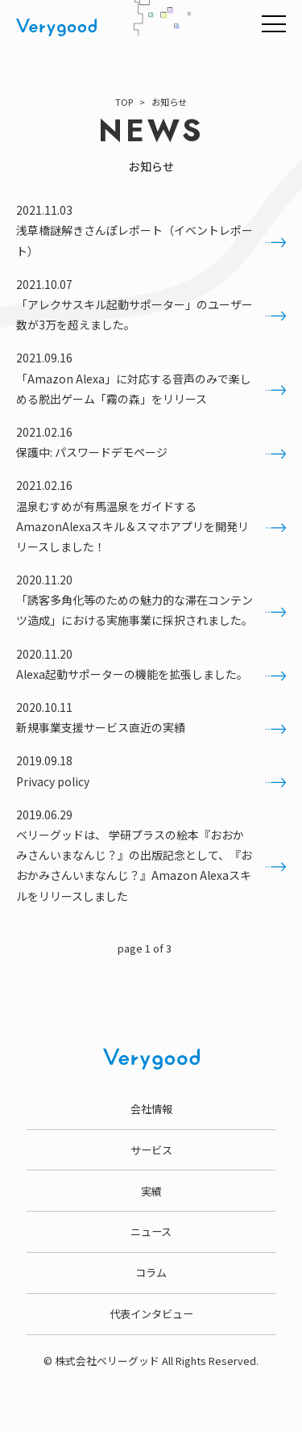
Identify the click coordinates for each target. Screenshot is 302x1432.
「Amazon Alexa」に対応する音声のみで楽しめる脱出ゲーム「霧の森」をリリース (151, 389)
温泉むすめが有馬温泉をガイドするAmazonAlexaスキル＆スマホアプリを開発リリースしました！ (151, 526)
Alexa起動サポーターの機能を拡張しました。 (151, 674)
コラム (151, 1272)
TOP (124, 101)
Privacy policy (151, 782)
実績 (151, 1191)
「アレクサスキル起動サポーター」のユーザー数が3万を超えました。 (151, 314)
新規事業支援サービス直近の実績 (151, 728)
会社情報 (151, 1108)
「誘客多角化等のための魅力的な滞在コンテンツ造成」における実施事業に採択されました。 (151, 610)
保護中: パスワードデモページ (151, 452)
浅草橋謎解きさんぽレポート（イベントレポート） (151, 240)
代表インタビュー (151, 1313)
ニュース (151, 1231)
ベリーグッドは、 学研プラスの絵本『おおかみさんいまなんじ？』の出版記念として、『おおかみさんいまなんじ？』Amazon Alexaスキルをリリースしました (151, 865)
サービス (151, 1150)
